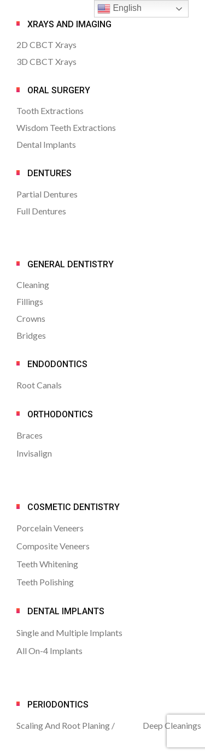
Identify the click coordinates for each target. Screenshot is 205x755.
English (119, 8)
